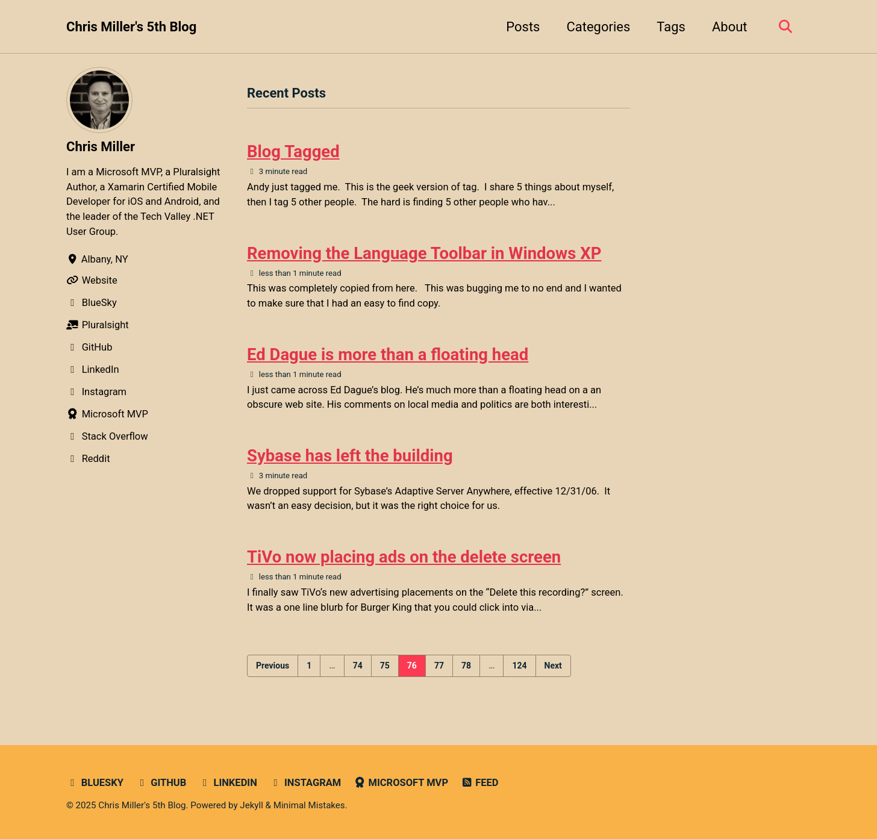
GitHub (161, 782)
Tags (671, 26)
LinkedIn (228, 782)
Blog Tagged (293, 151)
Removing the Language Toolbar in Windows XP (424, 253)
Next (553, 665)
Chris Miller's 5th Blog (131, 26)
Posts (523, 26)
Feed (480, 782)
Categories (598, 26)
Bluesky (94, 782)
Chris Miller (100, 146)
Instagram (305, 782)
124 (519, 665)
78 (466, 665)
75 (385, 665)
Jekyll (251, 805)
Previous (272, 665)
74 (358, 665)
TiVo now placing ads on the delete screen (404, 557)
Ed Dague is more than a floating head (387, 354)
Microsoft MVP (401, 782)
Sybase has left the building (350, 456)
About (729, 26)
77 (439, 665)
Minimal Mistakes (309, 805)
